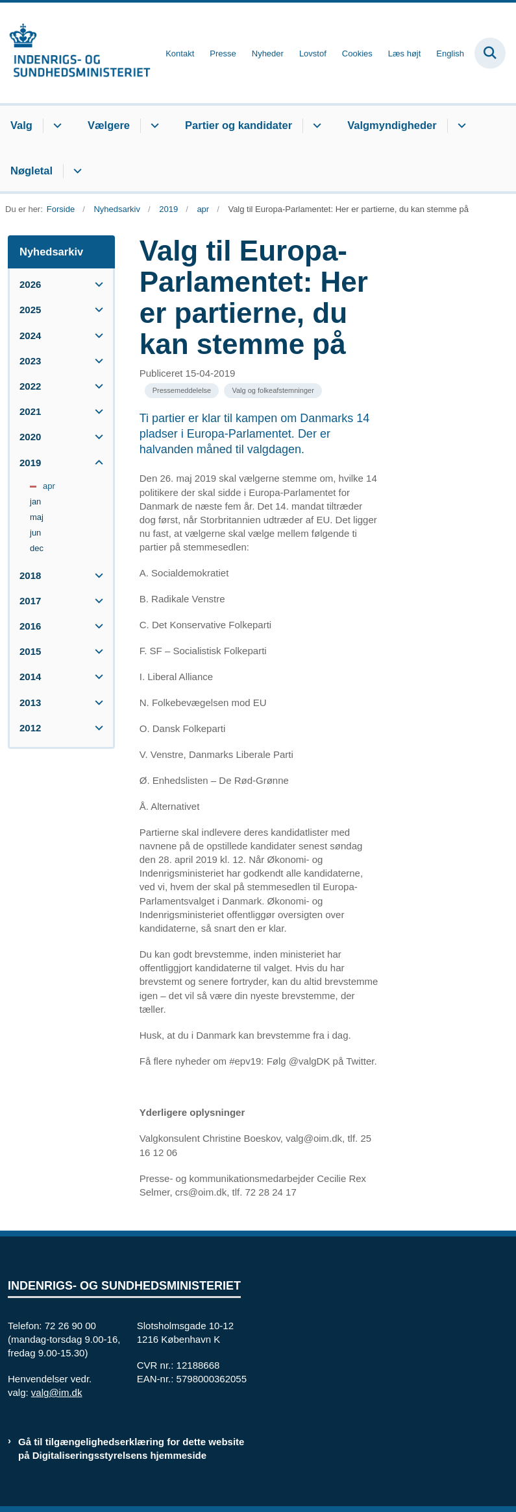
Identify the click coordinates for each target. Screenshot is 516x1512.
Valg (21, 125)
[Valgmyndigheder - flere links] (460, 126)
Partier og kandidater (238, 125)
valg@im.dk (56, 1392)
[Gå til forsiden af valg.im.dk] (75, 52)
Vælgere (109, 125)
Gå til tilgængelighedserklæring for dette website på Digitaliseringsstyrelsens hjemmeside (131, 1448)
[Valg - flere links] (55, 126)
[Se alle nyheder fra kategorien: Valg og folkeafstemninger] (272, 390)
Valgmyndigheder (392, 125)
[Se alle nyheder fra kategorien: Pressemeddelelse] (182, 390)
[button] (95, 284)
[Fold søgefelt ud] (490, 53)
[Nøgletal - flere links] (75, 171)
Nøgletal (31, 170)
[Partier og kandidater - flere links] (315, 126)
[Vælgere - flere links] (153, 126)
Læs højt (404, 53)
